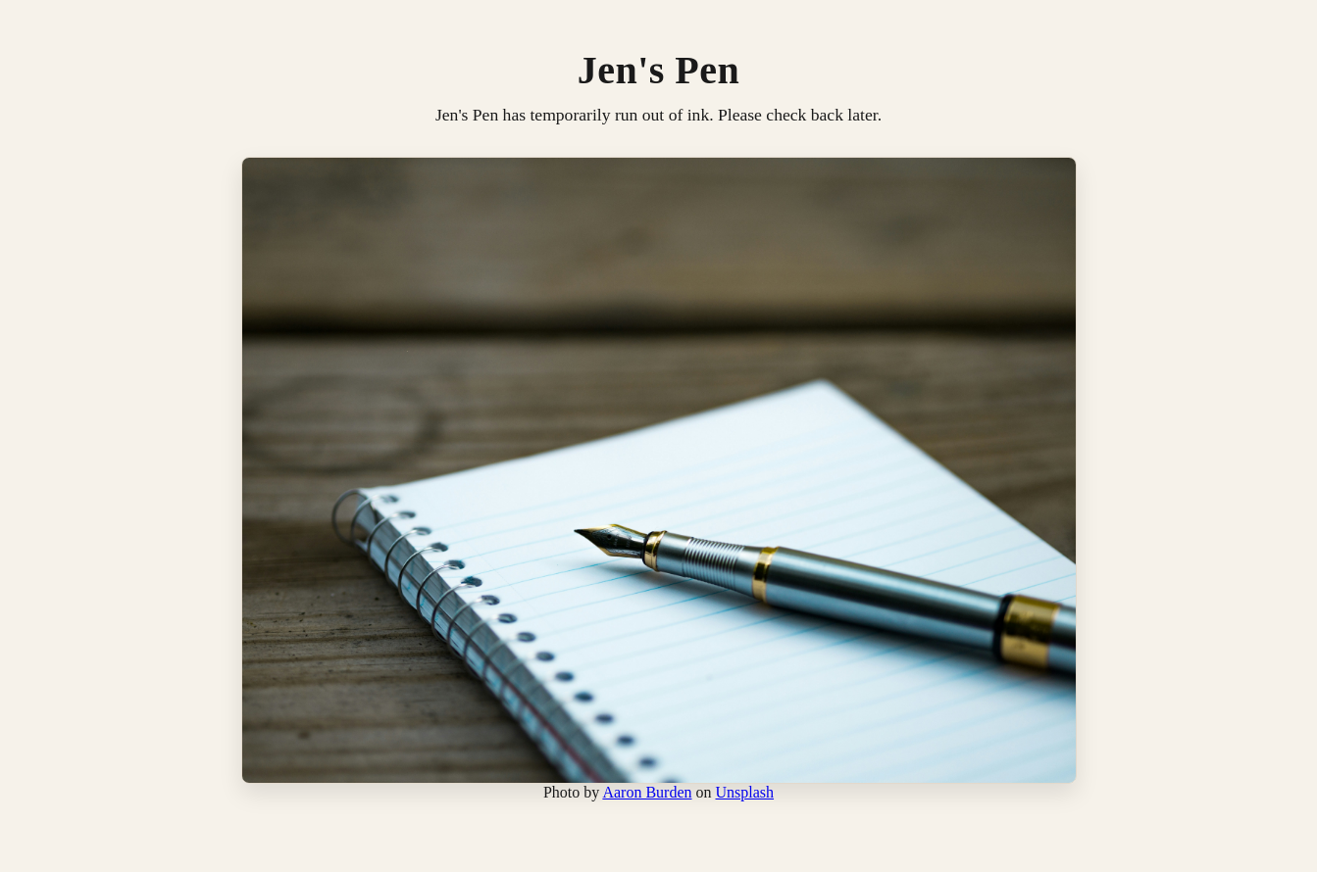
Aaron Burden (646, 792)
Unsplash (745, 792)
